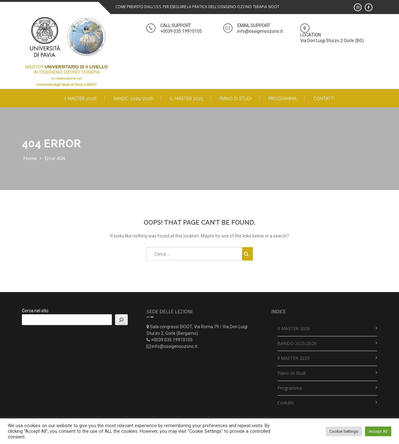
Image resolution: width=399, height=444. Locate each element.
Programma (282, 98)
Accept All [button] (378, 431)
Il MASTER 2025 (186, 98)
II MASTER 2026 (81, 98)
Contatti (323, 98)
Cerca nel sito (35, 310)
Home (30, 158)
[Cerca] (121, 319)
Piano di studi (236, 98)
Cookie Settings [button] (343, 431)
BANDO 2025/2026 (133, 98)
